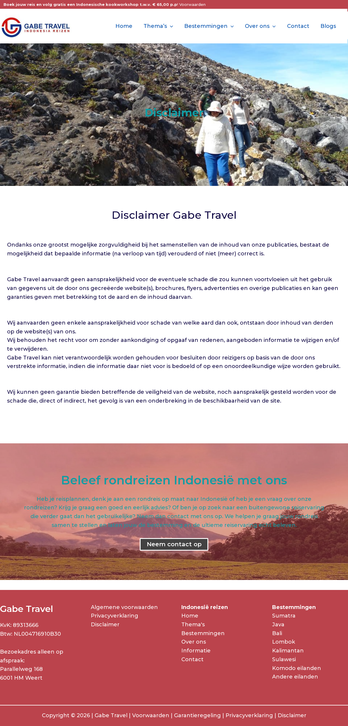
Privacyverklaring (114, 616)
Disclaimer (105, 624)
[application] (173, 26)
